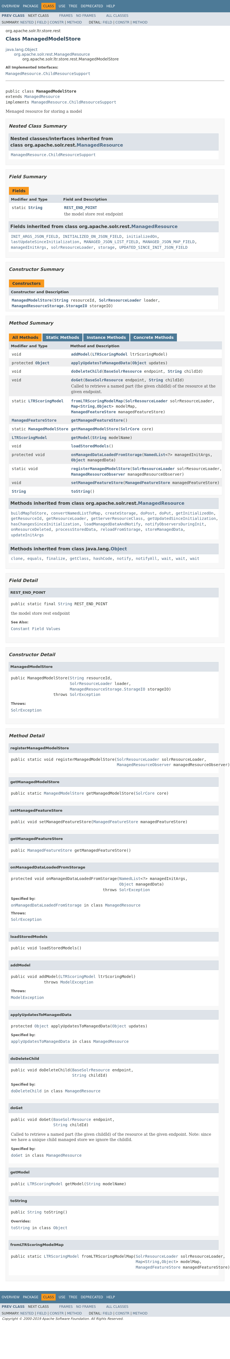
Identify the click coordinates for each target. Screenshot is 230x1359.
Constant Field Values (35, 628)
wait (166, 558)
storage (106, 247)
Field (41, 22)
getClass (79, 558)
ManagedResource (42, 96)
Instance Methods (106, 337)
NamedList (154, 454)
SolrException (85, 694)
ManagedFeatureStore (93, 412)
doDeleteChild (86, 371)
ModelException (76, 982)
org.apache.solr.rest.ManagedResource (52, 54)
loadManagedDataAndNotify (112, 524)
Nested (27, 22)
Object (42, 363)
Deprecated (92, 6)
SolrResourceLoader (120, 300)
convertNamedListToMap (75, 513)
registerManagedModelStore (100, 468)
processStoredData (76, 529)
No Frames (86, 16)
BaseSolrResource (123, 371)
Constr (57, 22)
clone (17, 558)
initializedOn (141, 236)
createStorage (120, 513)
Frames (66, 16)
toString (80, 491)
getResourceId (26, 518)
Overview (11, 6)
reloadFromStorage (120, 529)
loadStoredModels (90, 446)
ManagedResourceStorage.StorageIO (49, 306)
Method (74, 22)
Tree (73, 6)
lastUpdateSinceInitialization (45, 242)
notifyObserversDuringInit (174, 524)
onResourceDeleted (31, 529)
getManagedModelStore (94, 429)
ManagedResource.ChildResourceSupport (48, 73)
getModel (80, 437)
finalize (55, 558)
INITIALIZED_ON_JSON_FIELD (92, 236)
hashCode (102, 558)
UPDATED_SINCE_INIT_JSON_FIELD (153, 247)
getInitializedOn (195, 513)
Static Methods (62, 337)
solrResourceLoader (72, 247)
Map (74, 406)
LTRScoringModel (109, 354)
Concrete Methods (154, 337)
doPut (165, 513)
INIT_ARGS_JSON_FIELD (34, 236)
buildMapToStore (28, 513)
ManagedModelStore (32, 300)
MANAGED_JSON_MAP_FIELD (169, 242)
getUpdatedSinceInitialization (182, 518)
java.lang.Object (21, 49)
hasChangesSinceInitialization (45, 524)
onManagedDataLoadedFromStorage (106, 454)
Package (30, 6)
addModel (80, 354)
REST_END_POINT (80, 207)
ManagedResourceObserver (98, 474)
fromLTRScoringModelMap (97, 401)
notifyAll (146, 558)
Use (62, 6)
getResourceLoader (66, 518)
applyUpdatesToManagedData (100, 363)
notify (124, 558)
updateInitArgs (27, 535)
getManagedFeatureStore (97, 420)
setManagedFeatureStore (97, 482)
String (35, 207)
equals (34, 558)
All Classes (117, 16)
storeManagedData (164, 529)
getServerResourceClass (117, 518)
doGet (77, 380)
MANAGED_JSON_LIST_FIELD (111, 242)
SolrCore (129, 429)
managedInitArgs (28, 247)
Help (110, 6)
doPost (148, 513)
